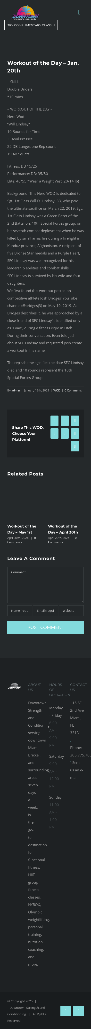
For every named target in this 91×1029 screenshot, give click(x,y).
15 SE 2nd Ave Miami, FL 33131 (77, 717)
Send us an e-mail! (76, 770)
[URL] (71, 610)
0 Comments (73, 390)
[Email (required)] (45, 610)
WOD (56, 390)
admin (15, 390)
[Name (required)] (19, 610)
